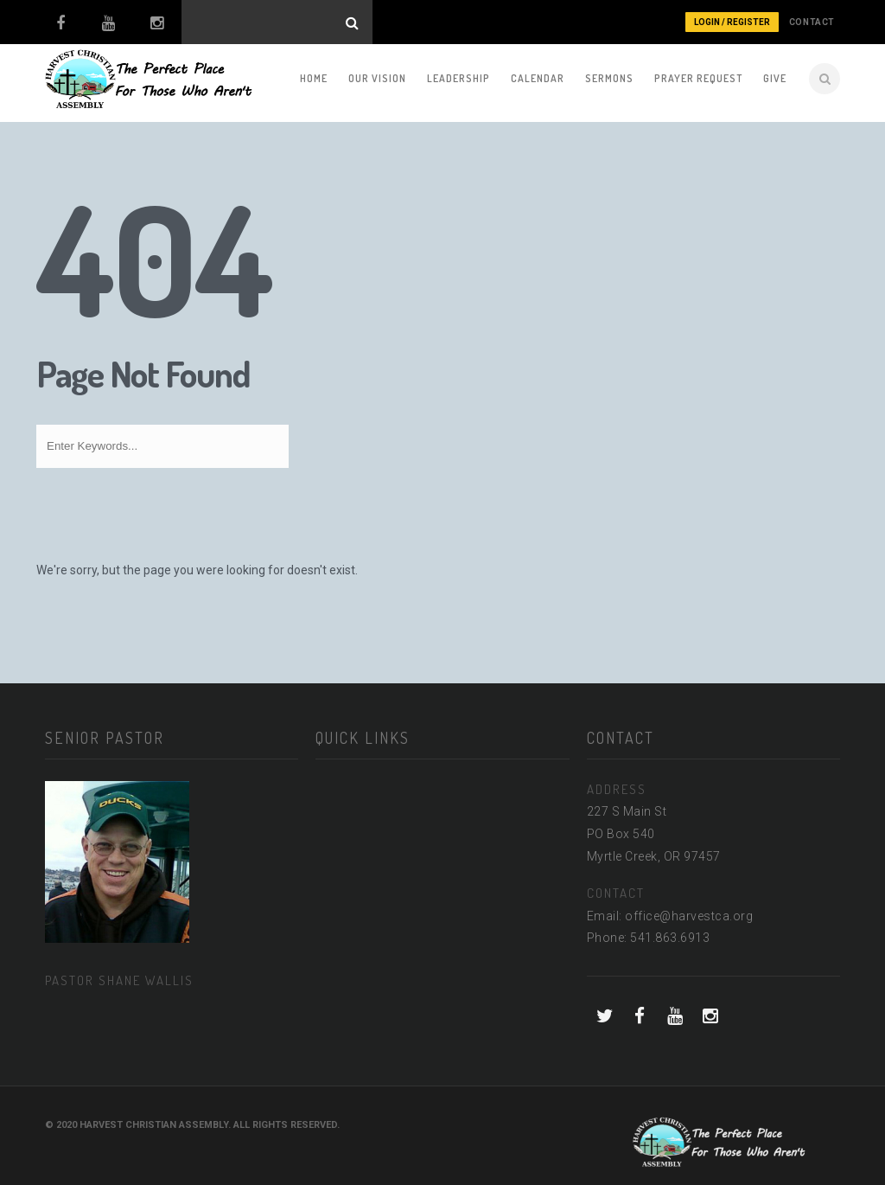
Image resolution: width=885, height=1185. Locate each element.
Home (314, 78)
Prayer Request (698, 78)
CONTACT (812, 22)
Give (774, 78)
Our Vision (377, 78)
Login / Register (732, 22)
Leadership (458, 78)
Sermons (609, 78)
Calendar (537, 78)
